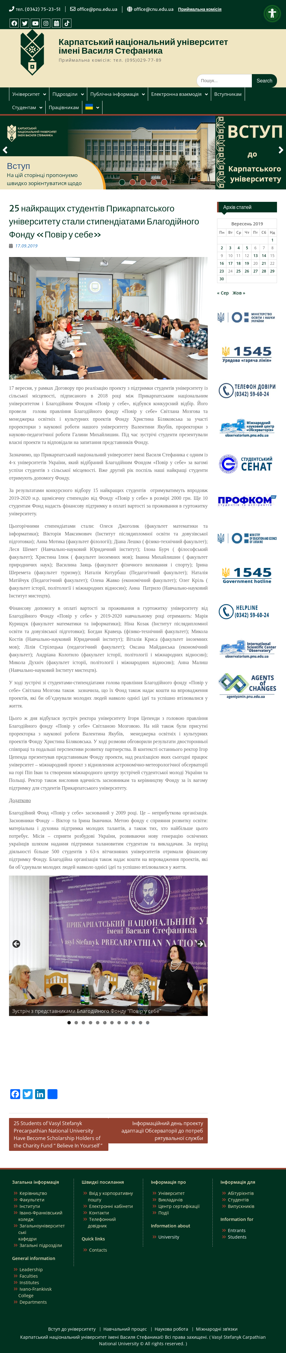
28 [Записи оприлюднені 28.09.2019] (264, 271)
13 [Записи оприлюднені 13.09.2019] (255, 255)
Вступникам (228, 94)
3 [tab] (83, 1022)
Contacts (98, 1250)
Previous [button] (16, 944)
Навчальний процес (125, 1329)
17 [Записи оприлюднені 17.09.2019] (230, 263)
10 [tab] (133, 1022)
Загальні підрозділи (41, 1245)
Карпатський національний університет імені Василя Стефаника (143, 46)
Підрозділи (65, 94)
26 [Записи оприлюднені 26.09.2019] (247, 271)
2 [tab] (76, 1022)
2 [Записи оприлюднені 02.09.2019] (222, 248)
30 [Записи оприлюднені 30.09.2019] (222, 279)
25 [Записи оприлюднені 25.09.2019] (238, 271)
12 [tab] (147, 1022)
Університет (26, 94)
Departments (33, 1302)
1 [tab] (69, 1022)
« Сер (223, 293)
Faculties (29, 1276)
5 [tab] (97, 1022)
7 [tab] (112, 1022)
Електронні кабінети (111, 1206)
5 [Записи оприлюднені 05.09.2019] (247, 248)
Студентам (24, 107)
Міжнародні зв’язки (217, 1329)
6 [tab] (105, 1022)
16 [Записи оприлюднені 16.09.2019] (222, 263)
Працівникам (64, 107)
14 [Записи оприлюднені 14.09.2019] (264, 255)
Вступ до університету (72, 1329)
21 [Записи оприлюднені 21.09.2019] (264, 263)
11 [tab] (140, 1022)
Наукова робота (171, 1329)
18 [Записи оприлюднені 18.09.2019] (238, 263)
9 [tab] (126, 1022)
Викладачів (170, 1200)
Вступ (18, 165)
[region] (108, 946)
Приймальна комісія (200, 9)
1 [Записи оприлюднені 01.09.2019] (272, 240)
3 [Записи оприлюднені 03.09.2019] (230, 248)
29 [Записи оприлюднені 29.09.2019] (272, 271)
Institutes (29, 1282)
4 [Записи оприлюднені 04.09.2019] (239, 248)
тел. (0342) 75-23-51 (38, 9)
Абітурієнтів (241, 1193)
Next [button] (200, 944)
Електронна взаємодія (176, 94)
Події (163, 1213)
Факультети (32, 1200)
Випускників (241, 1206)
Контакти (99, 1213)
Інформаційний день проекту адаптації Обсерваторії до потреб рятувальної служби (162, 1131)
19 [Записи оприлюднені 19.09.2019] (247, 263)
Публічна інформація (114, 94)
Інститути (30, 1206)
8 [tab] (119, 1022)
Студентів (238, 1200)
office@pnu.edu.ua (97, 9)
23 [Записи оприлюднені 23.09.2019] (222, 271)
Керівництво (33, 1193)
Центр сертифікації (179, 1206)
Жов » (239, 293)
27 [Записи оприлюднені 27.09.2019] (255, 271)
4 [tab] (90, 1022)
